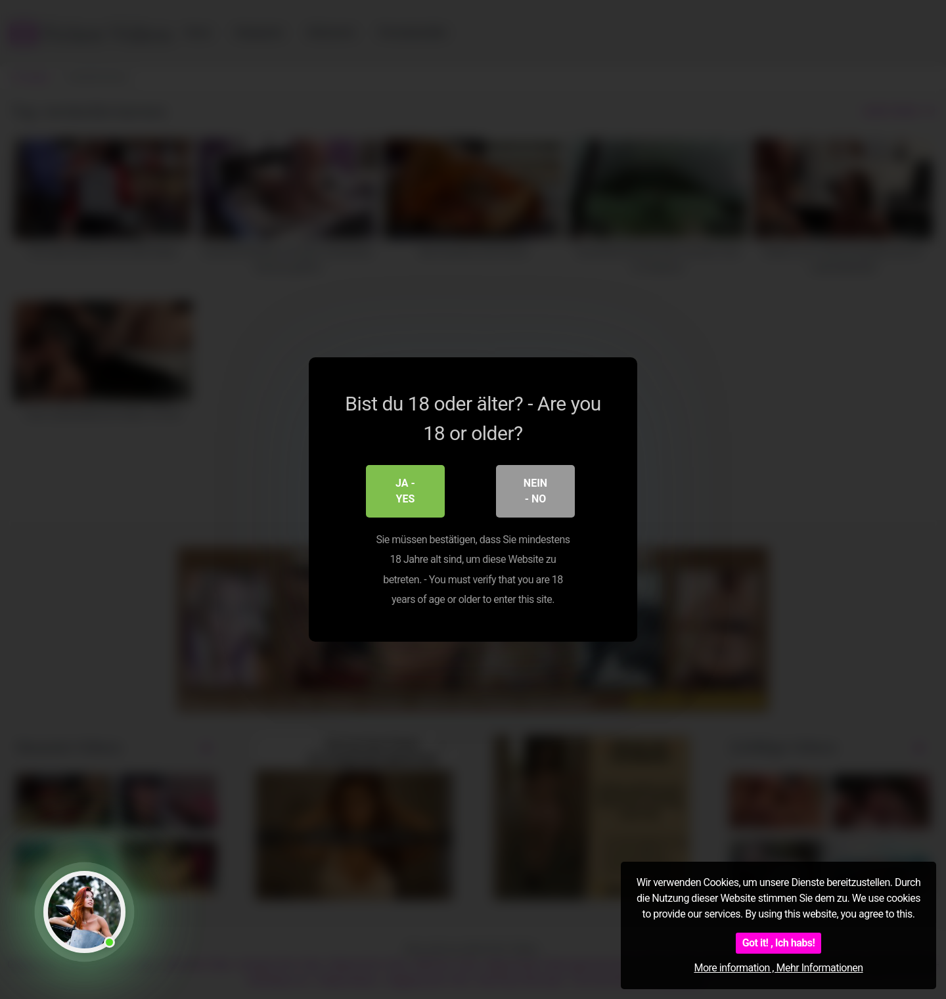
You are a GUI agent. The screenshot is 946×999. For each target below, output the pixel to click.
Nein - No (535, 491)
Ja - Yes (405, 491)
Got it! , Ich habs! (778, 943)
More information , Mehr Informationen (778, 968)
